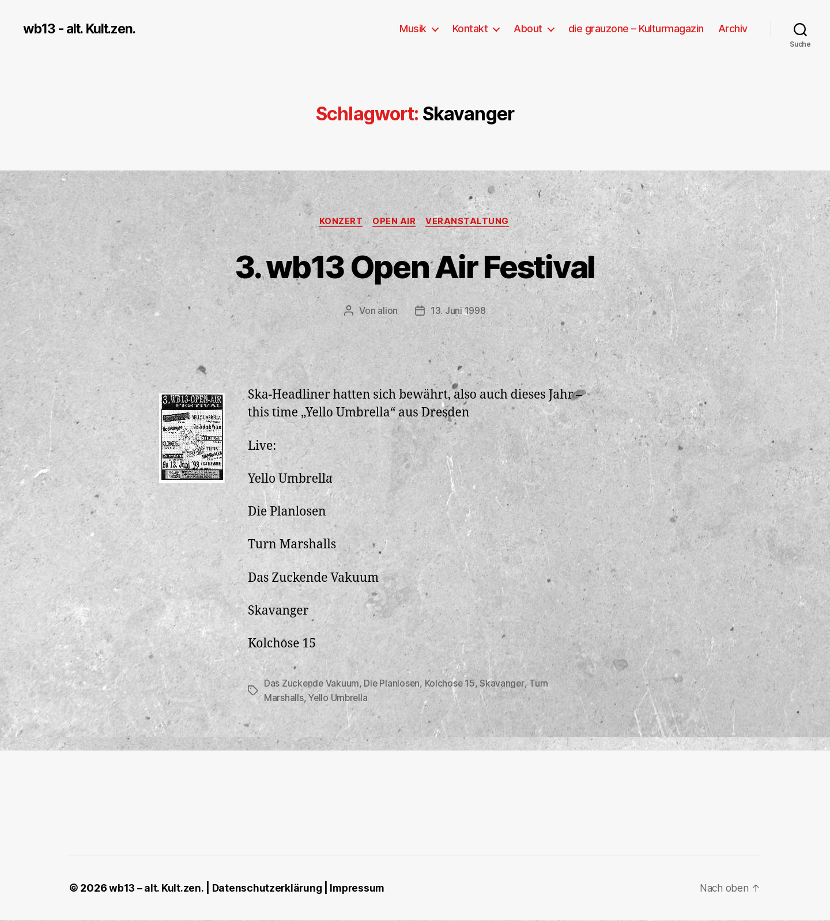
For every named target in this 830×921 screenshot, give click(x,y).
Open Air (395, 222)
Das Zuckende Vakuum (312, 684)
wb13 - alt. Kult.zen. (83, 29)
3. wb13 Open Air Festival (415, 266)
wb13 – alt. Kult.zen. (156, 888)
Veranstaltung (470, 222)
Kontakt (470, 28)
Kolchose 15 (452, 684)
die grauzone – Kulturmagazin (636, 28)
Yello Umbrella (338, 698)
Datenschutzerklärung (268, 888)
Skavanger (504, 684)
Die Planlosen (393, 684)
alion (388, 311)
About (528, 28)
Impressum (360, 888)
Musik (413, 28)
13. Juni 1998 (458, 311)
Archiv (733, 28)
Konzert (340, 222)
